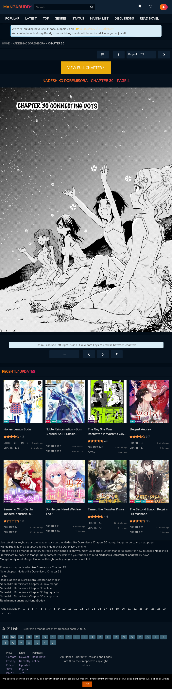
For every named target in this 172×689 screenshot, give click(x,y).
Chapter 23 (11, 532)
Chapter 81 (136, 532)
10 (63, 609)
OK (87, 684)
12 (75, 609)
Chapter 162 (95, 447)
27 (164, 609)
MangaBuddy (8, 547)
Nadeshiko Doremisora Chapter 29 (44, 567)
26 (158, 609)
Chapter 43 (95, 527)
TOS (9, 669)
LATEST (31, 19)
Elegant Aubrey (140, 429)
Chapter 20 (52, 531)
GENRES (60, 19)
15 (93, 609)
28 (3, 613)
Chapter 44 (95, 523)
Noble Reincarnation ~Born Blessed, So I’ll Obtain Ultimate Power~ (63, 431)
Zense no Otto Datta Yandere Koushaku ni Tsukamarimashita (18, 511)
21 (129, 609)
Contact (11, 657)
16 (99, 609)
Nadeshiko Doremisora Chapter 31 (39, 571)
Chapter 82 (136, 527)
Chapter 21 (52, 526)
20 (123, 609)
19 (117, 609)
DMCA (10, 673)
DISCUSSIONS (124, 19)
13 (81, 609)
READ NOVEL (149, 19)
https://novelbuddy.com (96, 28)
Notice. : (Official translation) (22, 443)
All (5, 637)
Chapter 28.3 (53, 446)
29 (9, 613)
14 (87, 609)
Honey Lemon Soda (17, 429)
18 (111, 609)
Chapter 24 (11, 527)
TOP (46, 19)
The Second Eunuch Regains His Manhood (148, 511)
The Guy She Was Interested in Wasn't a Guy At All (106, 431)
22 (135, 609)
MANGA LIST (99, 19)
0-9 (13, 637)
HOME (7, 43)
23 (141, 609)
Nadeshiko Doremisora (63, 547)
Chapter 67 (136, 447)
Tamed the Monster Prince (106, 509)
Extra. (91, 452)
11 (69, 609)
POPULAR (12, 19)
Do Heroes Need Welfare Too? (63, 511)
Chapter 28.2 (53, 451)
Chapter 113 (11, 447)
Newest (24, 657)
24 (146, 609)
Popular (24, 669)
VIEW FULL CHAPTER (86, 68)
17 (105, 609)
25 (152, 609)
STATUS (78, 19)
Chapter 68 (136, 443)
